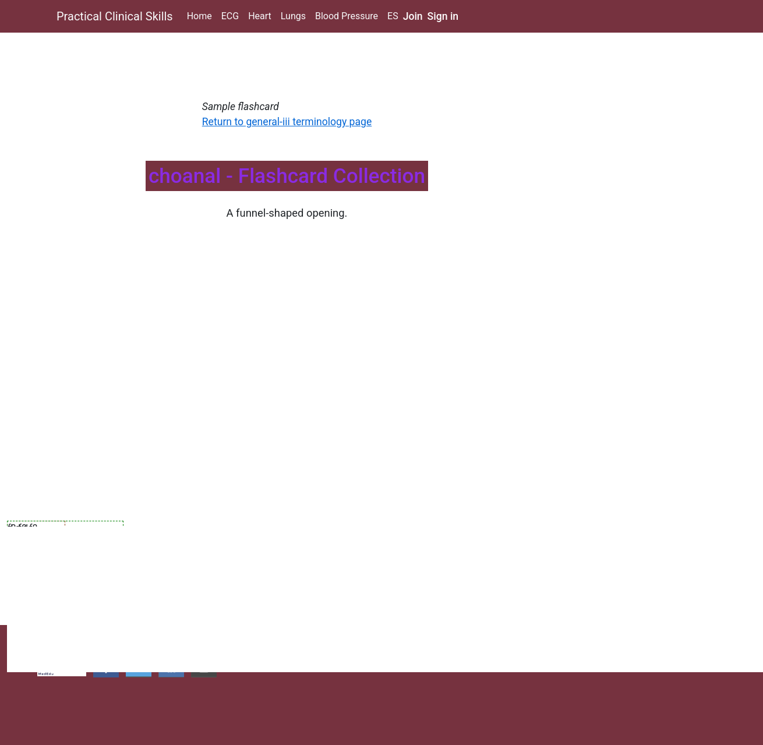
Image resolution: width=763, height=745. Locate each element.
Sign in (443, 16)
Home (199, 16)
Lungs (293, 16)
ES (392, 16)
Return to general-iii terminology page (287, 122)
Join (413, 16)
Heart (259, 16)
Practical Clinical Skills (114, 16)
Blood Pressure (346, 16)
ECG (230, 16)
